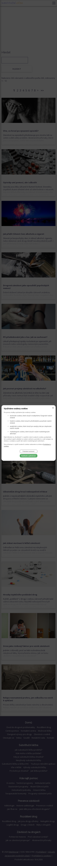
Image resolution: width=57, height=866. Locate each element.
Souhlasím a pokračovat (28, 456)
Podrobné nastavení (28, 451)
